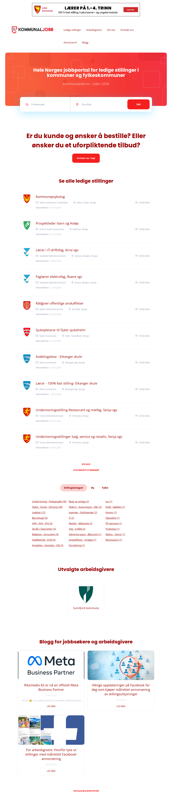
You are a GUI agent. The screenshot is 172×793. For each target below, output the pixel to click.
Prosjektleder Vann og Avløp (57, 223)
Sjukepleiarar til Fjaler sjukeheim (60, 330)
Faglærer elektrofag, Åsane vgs (59, 276)
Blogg (85, 42)
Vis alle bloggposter (86, 725)
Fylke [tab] (105, 487)
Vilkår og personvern (24, 773)
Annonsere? (70, 42)
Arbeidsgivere (94, 29)
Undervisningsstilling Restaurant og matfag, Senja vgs (76, 410)
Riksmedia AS (31, 782)
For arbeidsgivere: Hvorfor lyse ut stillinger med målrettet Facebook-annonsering (132, 691)
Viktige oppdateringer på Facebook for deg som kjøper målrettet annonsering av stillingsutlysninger (86, 693)
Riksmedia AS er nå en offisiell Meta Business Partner (39, 688)
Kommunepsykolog (50, 196)
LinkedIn (59, 768)
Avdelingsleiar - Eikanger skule (59, 356)
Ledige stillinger (72, 29)
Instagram (60, 763)
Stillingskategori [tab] (73, 487)
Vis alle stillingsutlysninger (86, 465)
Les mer (39, 705)
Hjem (16, 758)
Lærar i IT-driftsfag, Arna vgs (57, 250)
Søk (138, 104)
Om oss (111, 29)
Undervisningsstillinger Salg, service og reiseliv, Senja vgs (79, 436)
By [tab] (92, 487)
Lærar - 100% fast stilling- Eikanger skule (66, 383)
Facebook (59, 758)
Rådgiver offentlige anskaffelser (60, 303)
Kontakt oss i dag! (86, 158)
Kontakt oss (127, 29)
